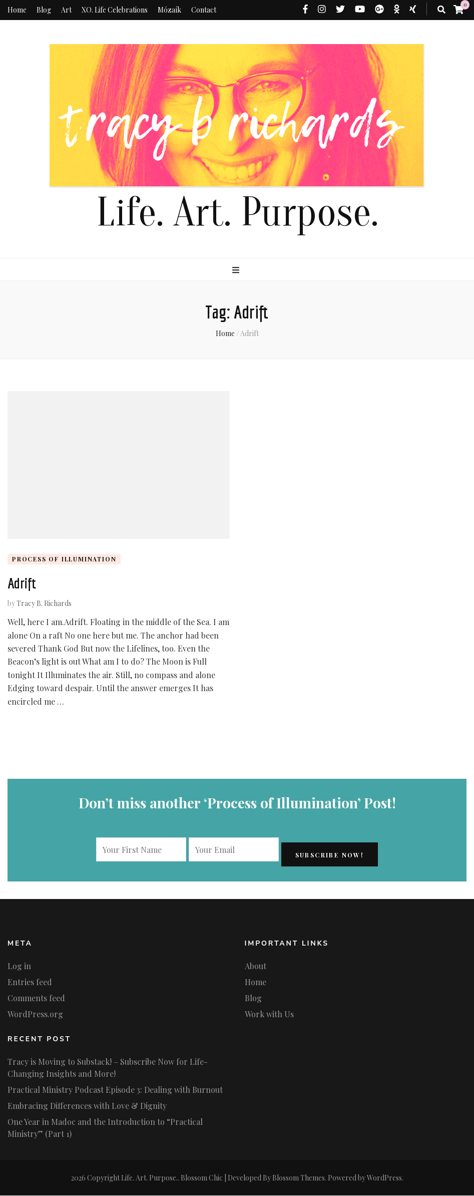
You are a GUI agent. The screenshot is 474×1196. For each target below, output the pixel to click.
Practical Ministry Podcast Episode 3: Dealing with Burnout (115, 1090)
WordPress (384, 1178)
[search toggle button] (441, 10)
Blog (44, 10)
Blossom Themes (298, 1178)
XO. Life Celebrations (115, 10)
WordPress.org (35, 1015)
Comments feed (36, 999)
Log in (19, 967)
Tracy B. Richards (44, 604)
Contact (203, 10)
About (255, 967)
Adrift (22, 583)
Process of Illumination (64, 559)
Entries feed (30, 983)
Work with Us (269, 1015)
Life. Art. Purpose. (237, 212)
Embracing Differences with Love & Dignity (87, 1106)
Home (17, 10)
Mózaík (169, 10)
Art (66, 10)
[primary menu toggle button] (237, 270)
